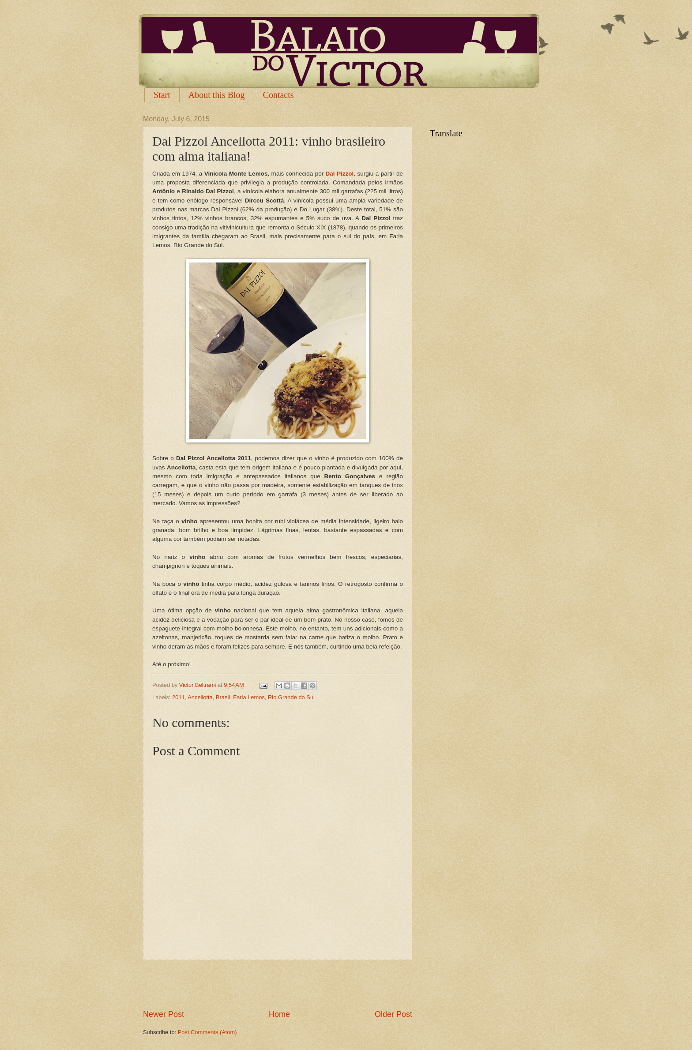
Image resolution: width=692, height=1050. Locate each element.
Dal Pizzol (340, 173)
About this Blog (216, 95)
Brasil (223, 697)
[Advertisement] (277, 984)
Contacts (278, 95)
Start (162, 95)
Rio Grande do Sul (291, 697)
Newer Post (163, 1014)
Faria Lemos (249, 697)
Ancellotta (200, 697)
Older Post (393, 1014)
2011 (178, 697)
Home (279, 1014)
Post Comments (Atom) (207, 1032)
